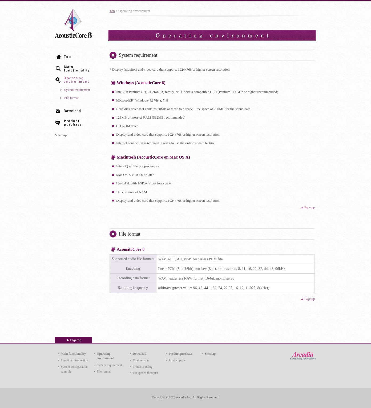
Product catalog (142, 367)
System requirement (77, 90)
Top (112, 11)
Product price (177, 360)
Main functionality (73, 354)
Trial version (141, 360)
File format (71, 98)
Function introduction (74, 360)
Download (139, 354)
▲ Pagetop (307, 207)
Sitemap (210, 354)
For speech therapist (145, 373)
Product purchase (180, 354)
